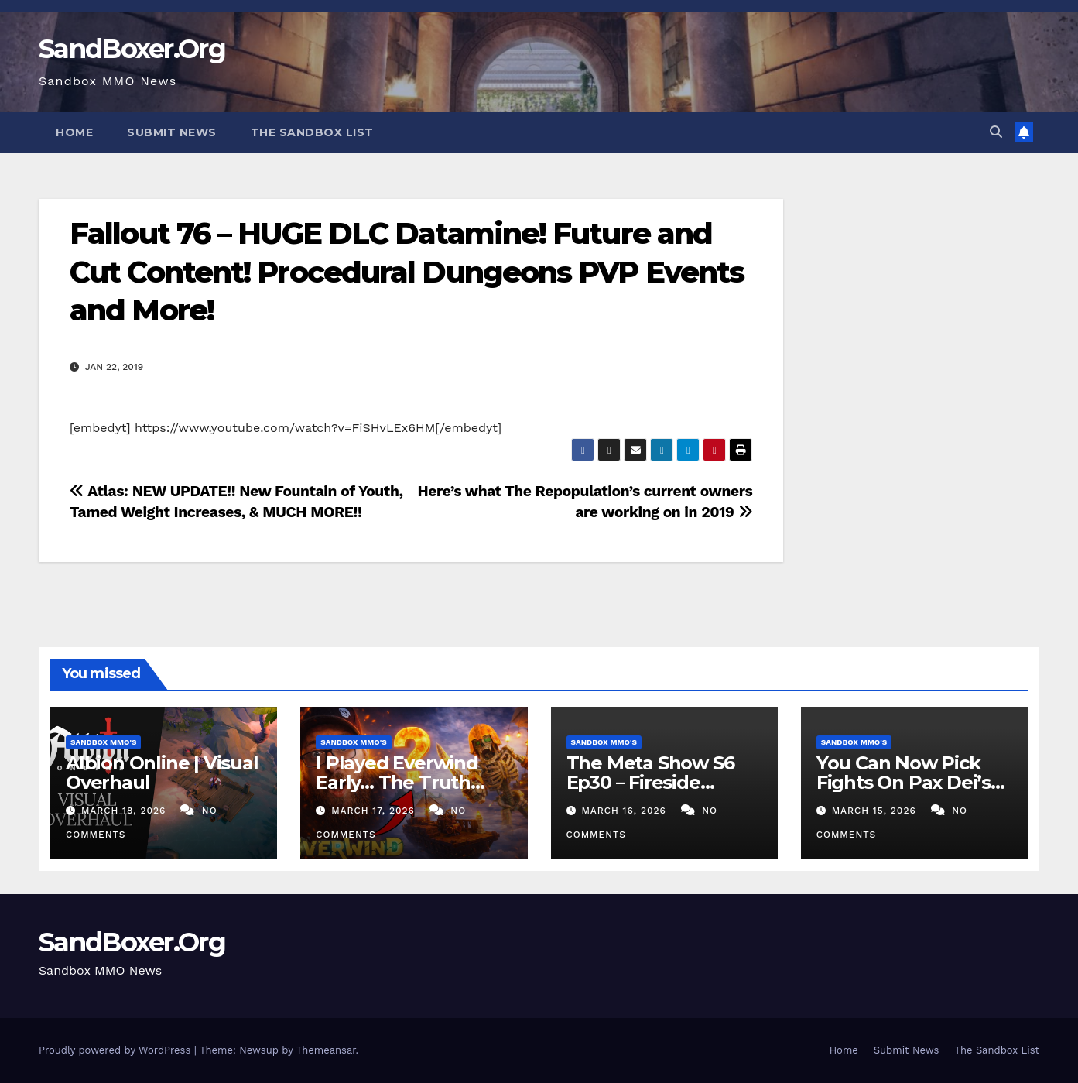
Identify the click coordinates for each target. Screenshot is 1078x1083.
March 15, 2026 (876, 810)
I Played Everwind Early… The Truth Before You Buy (397, 782)
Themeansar (326, 1050)
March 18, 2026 (125, 810)
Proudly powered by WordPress (116, 1050)
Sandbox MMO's (103, 742)
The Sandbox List (312, 132)
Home (74, 132)
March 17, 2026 (375, 810)
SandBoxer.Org (132, 49)
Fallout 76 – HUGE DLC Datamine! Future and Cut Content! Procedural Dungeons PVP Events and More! (407, 271)
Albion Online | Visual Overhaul (162, 772)
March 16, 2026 (625, 810)
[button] (996, 132)
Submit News (172, 132)
